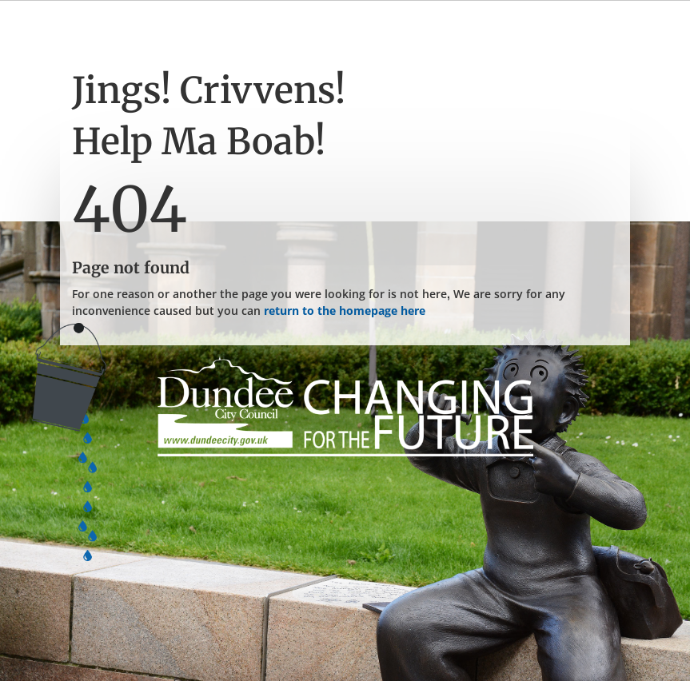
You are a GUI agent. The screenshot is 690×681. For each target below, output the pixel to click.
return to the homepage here (344, 310)
